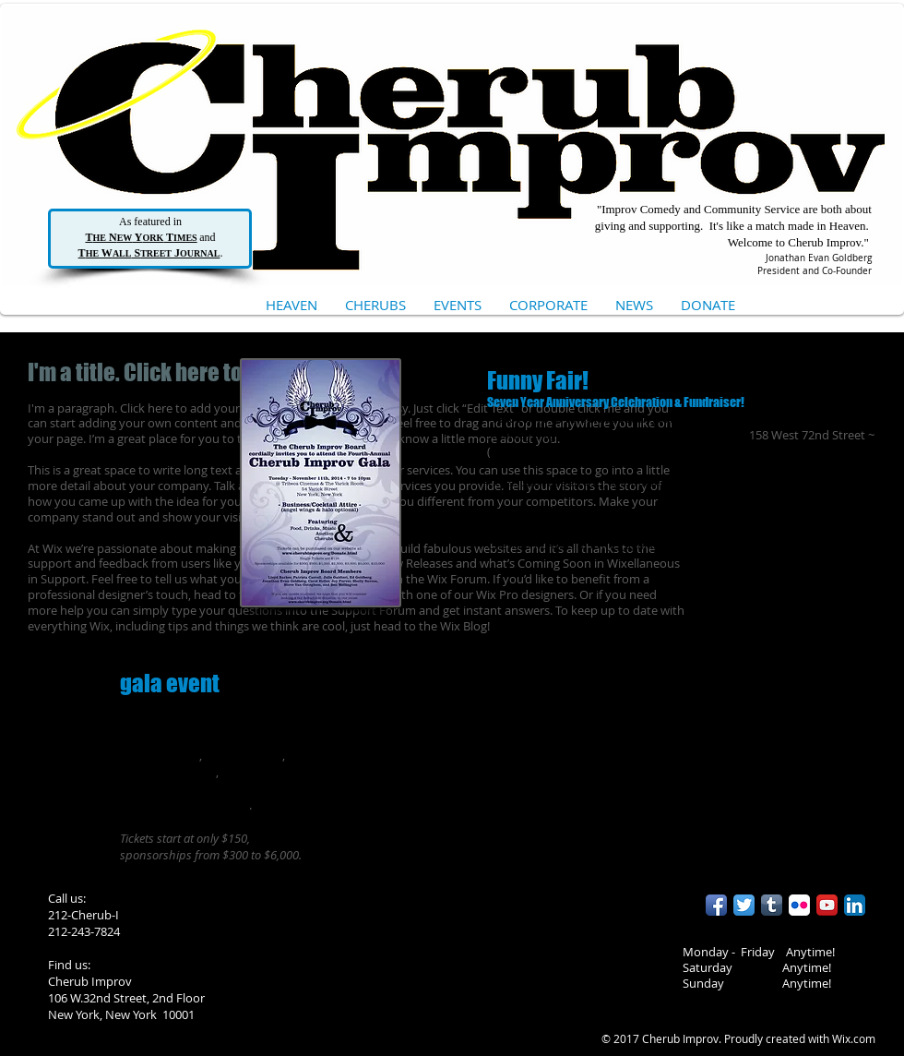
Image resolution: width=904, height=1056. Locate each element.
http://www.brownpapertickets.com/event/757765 (744, 512)
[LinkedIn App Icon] (854, 905)
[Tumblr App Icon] (771, 905)
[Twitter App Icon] (744, 905)
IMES (185, 238)
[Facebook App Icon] (716, 905)
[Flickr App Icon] (799, 905)
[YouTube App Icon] (827, 905)
